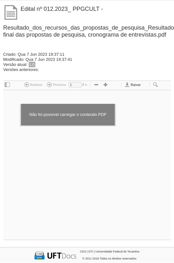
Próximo (56, 84)
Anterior (33, 84)
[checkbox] (7, 85)
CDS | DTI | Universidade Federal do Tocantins (110, 251)
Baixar (133, 84)
